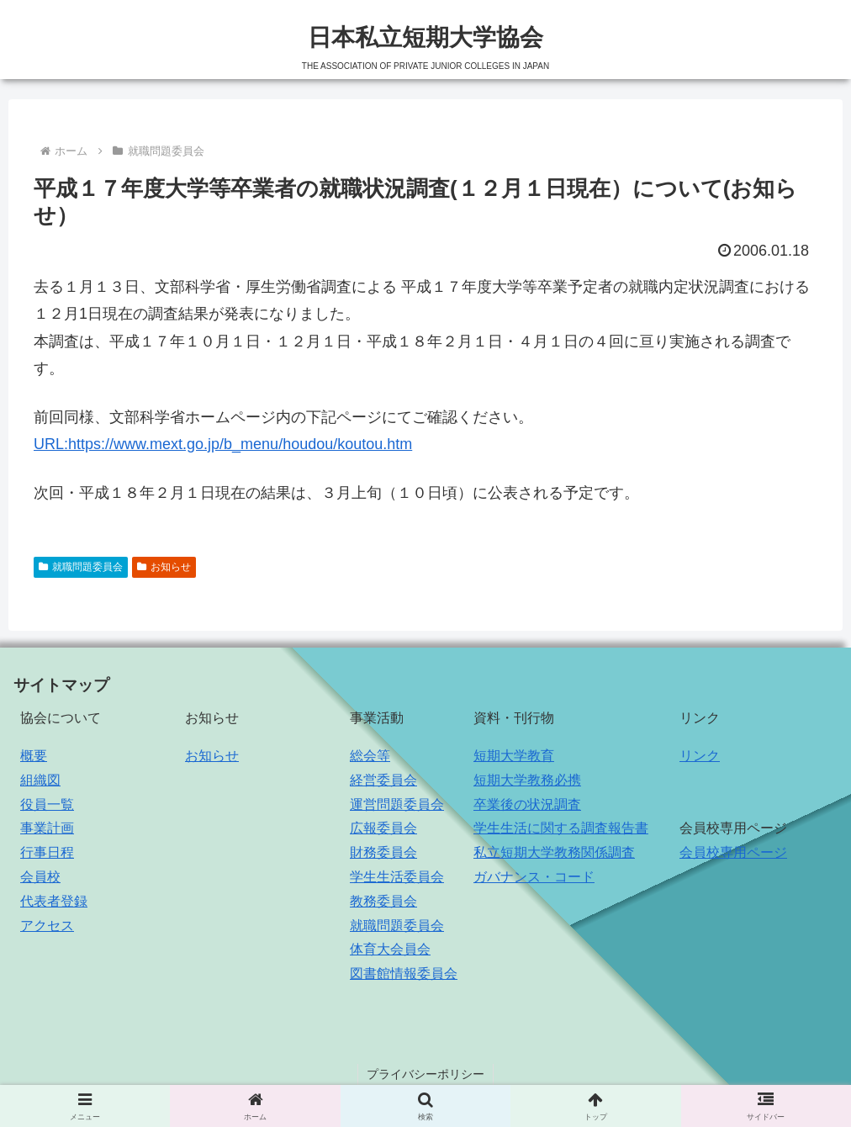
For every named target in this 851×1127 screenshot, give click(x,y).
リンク (699, 756)
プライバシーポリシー (425, 1074)
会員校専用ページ (733, 852)
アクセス (47, 925)
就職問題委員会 (81, 567)
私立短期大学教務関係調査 (554, 852)
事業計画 (47, 828)
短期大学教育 (513, 756)
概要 (33, 756)
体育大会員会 (390, 949)
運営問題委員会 (397, 804)
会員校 (40, 877)
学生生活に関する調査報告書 (560, 828)
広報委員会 (383, 828)
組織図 (40, 780)
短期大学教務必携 (527, 780)
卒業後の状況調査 (527, 804)
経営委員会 (383, 780)
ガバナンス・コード (534, 877)
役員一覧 (47, 804)
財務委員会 (383, 852)
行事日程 (47, 852)
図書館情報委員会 (403, 973)
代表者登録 (53, 901)
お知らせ (164, 567)
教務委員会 (383, 901)
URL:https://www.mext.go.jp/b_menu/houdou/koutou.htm (223, 444)
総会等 (370, 756)
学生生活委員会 (397, 877)
